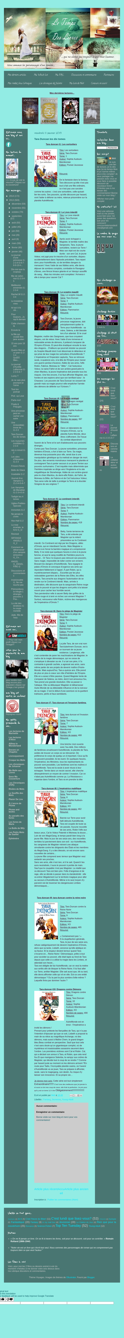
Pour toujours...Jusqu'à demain (18, 317)
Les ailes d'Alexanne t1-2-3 (17, 459)
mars (14, 243)
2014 (12, 196)
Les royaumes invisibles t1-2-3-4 (18, 443)
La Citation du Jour (84, 1222)
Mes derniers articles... (17, 75)
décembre (17, 204)
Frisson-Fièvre (18, 466)
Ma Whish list (41, 75)
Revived (15, 534)
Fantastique (17, 1222)
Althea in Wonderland (15, 744)
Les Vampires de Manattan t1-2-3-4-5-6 (18, 490)
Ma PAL (59, 75)
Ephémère (14, 838)
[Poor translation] (9, 1299)
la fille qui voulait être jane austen (17, 336)
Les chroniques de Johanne (16, 765)
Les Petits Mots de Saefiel (16, 833)
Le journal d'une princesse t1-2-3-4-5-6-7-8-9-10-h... (18, 260)
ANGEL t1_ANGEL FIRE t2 (17, 564)
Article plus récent (46, 1189)
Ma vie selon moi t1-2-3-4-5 (18, 278)
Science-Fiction (44, 1226)
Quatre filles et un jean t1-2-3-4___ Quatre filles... (18, 355)
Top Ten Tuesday (68, 1225)
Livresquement (16, 756)
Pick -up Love (17, 396)
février (15, 247)
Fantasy (47, 1099)
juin (14, 231)
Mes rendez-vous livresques (20, 83)
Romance (30, 1226)
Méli (114, 158)
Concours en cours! (99, 83)
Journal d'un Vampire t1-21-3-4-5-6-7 (18, 480)
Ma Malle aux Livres (15, 771)
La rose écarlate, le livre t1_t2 (17, 527)
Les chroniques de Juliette (50, 83)
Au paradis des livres (16, 817)
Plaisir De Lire (16, 799)
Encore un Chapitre (14, 751)
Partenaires (109, 75)
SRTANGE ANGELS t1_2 (16, 540)
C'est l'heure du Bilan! (36, 1219)
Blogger (90, 1277)
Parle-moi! (16, 400)
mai (14, 235)
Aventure (11, 1219)
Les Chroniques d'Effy (17, 784)
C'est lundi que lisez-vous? (71, 1218)
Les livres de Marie (15, 823)
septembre (17, 216)
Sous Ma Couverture (14, 777)
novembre (17, 208)
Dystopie (112, 1219)
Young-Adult (67, 1099)
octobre (15, 212)
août (14, 223)
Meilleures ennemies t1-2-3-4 (18, 287)
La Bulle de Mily (17, 828)
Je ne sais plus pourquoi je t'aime (18, 382)
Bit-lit (20, 1219)
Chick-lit (103, 1219)
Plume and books (14, 810)
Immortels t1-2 (18, 510)
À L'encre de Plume (15, 804)
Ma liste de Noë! (76, 83)
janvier (15, 251)
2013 (12, 200)
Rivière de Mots (16, 789)
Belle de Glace (18, 470)
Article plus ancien (76, 1189)
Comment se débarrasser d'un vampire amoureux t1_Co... (18, 552)
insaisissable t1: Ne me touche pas (17, 582)
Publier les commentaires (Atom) (62, 1200)
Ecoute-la (15, 330)
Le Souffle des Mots (16, 794)
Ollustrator (71, 1277)
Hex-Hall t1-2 (17, 521)
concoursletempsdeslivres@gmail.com (107, 226)
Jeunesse (56, 1099)
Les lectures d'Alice (15, 738)
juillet (14, 227)
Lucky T (15, 376)
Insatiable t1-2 (18, 474)
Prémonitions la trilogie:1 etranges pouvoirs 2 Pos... (17, 594)
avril (14, 239)
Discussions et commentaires (83, 75)
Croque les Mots (17, 760)
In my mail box (48, 1222)
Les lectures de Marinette (16, 732)
